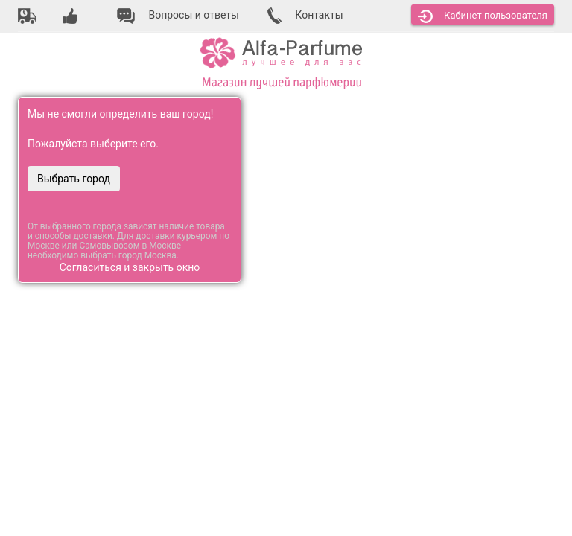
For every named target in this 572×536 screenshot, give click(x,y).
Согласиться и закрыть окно (130, 267)
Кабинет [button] (482, 16)
